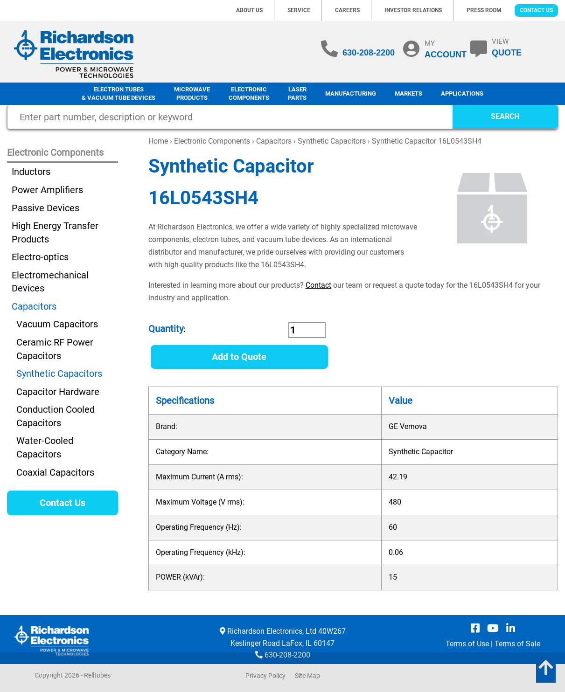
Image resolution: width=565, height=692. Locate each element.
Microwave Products (192, 94)
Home (158, 141)
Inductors (31, 171)
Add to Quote (239, 356)
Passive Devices (45, 208)
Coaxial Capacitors (55, 472)
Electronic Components (249, 94)
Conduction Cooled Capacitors (55, 416)
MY (446, 49)
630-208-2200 (368, 52)
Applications (462, 93)
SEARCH (505, 116)
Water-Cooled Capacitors (44, 447)
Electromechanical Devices (50, 282)
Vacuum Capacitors (57, 324)
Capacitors (274, 141)
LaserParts (297, 94)
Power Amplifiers (47, 189)
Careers (347, 10)
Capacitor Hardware (57, 391)
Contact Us (536, 10)
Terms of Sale (517, 643)
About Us (249, 10)
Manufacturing (350, 93)
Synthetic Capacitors (332, 141)
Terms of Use (467, 643)
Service (298, 10)
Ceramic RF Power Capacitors (54, 349)
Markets (408, 93)
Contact (318, 285)
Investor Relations (413, 10)
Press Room (484, 10)
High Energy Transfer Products (55, 232)
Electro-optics (40, 257)
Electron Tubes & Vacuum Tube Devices (118, 94)
